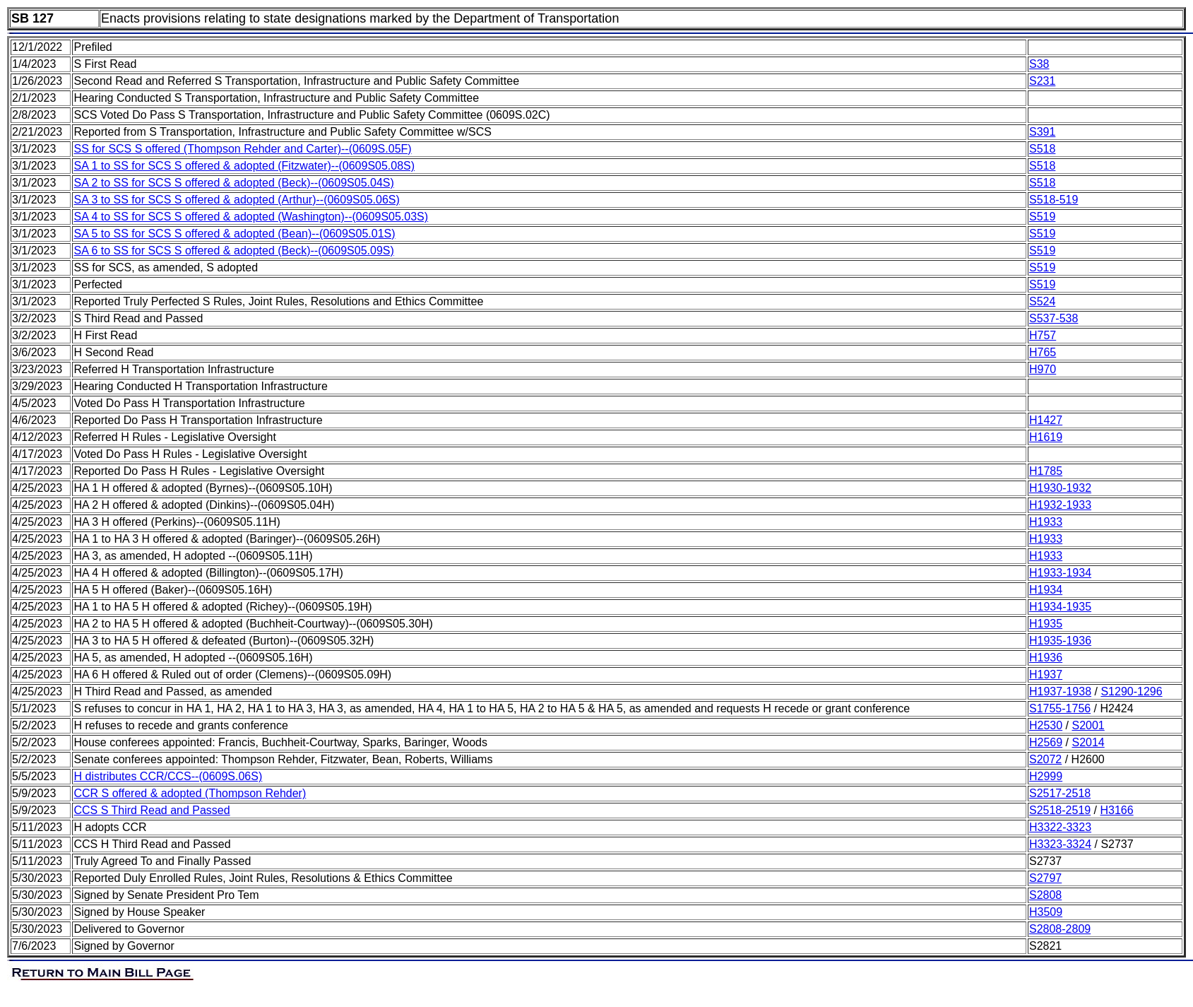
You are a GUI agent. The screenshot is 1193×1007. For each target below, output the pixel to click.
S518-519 (1053, 200)
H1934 (1045, 590)
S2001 (1088, 725)
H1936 (1045, 658)
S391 (1042, 132)
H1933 (1045, 522)
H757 (1042, 335)
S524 (1042, 301)
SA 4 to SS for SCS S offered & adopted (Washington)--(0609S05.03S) (250, 217)
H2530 (1045, 725)
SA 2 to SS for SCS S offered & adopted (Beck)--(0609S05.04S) (233, 183)
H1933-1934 (1060, 573)
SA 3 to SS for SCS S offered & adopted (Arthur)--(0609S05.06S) (236, 200)
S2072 (1045, 759)
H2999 (1045, 776)
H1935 (1045, 624)
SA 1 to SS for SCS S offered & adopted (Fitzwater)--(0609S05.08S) (244, 166)
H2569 (1045, 742)
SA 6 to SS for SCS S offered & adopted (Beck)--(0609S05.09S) (233, 251)
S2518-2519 (1060, 810)
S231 (1042, 81)
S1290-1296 (1131, 691)
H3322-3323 (1060, 827)
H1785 (1045, 471)
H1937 (1045, 675)
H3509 (1045, 912)
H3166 (1117, 810)
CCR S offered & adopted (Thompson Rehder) (189, 793)
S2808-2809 (1060, 929)
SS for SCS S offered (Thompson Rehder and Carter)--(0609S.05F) (242, 149)
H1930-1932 (1060, 488)
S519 (1042, 217)
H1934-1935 (1060, 607)
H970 (1042, 369)
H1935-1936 (1060, 641)
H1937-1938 (1060, 691)
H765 (1042, 352)
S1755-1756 (1060, 708)
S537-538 (1053, 318)
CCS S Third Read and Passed (151, 810)
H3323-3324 (1060, 844)
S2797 (1045, 878)
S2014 (1088, 742)
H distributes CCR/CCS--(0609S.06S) (167, 776)
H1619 (1045, 437)
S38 (1039, 64)
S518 (1042, 149)
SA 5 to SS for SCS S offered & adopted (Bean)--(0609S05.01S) (234, 234)
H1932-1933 (1060, 505)
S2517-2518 (1060, 793)
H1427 (1045, 420)
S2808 (1045, 895)
